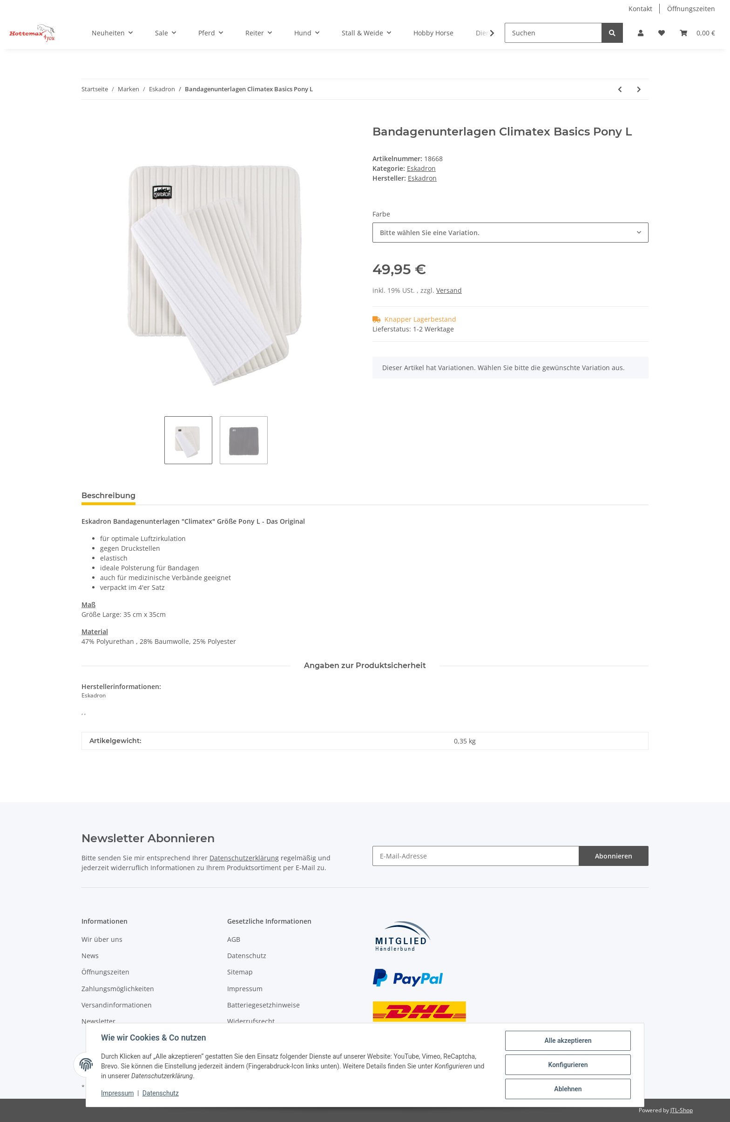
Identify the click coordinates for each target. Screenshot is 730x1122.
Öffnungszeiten (691, 8)
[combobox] (510, 233)
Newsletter (98, 1021)
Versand (449, 290)
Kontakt (640, 8)
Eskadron (421, 168)
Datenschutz (246, 955)
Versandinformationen (116, 1004)
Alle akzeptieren (567, 1040)
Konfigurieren (568, 1064)
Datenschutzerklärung (244, 857)
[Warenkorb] (697, 33)
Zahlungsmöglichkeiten (117, 988)
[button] (640, 33)
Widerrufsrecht (251, 1021)
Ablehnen (567, 1089)
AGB (233, 939)
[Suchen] (553, 33)
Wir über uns (101, 939)
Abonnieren (613, 856)
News (90, 955)
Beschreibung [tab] (108, 495)
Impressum (245, 988)
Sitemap (240, 971)
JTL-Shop (681, 1110)
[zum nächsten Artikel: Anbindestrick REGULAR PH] (639, 89)
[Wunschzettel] (661, 33)
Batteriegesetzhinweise (263, 1004)
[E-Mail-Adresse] (475, 856)
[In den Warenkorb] (88, 120)
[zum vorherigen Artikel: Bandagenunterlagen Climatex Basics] (619, 89)
